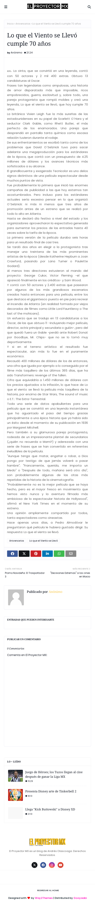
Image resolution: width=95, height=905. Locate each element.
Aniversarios (23, 23)
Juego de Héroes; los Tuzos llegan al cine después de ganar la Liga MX (54, 774)
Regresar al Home (48, 890)
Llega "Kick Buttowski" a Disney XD (50, 809)
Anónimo (16, 52)
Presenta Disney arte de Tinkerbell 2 (50, 791)
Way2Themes (44, 898)
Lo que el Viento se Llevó (43, 540)
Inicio (10, 23)
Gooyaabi (80, 898)
